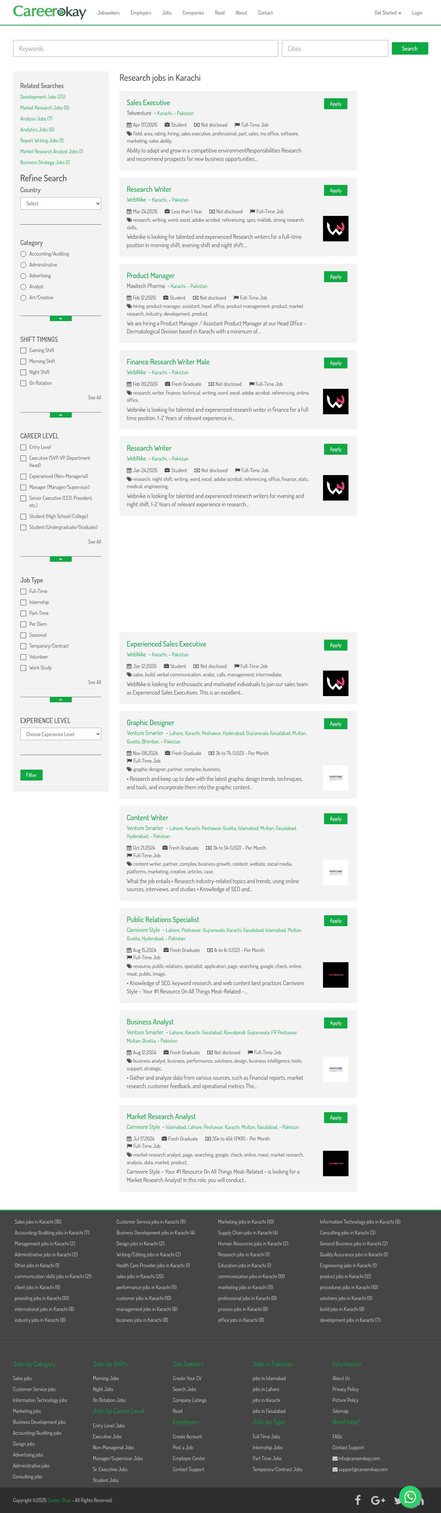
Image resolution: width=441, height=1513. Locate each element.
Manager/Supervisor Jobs (118, 1458)
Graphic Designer (150, 722)
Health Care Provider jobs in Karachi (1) (153, 1265)
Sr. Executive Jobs (110, 1469)
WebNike (136, 199)
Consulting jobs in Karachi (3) (347, 1232)
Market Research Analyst (161, 1116)
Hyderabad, (234, 733)
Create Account (187, 1436)
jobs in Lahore (266, 1389)
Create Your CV (187, 1378)
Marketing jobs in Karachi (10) (246, 1221)
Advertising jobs (28, 1454)
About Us (341, 1378)
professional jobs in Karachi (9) (247, 1298)
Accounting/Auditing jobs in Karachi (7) (52, 1232)
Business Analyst (150, 1021)
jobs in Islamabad (269, 1378)
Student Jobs (106, 1480)
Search (410, 48)
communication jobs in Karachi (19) (251, 1276)
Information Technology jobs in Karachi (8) (360, 1221)
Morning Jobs (106, 1378)
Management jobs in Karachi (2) (45, 1243)
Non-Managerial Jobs (113, 1447)
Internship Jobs (268, 1447)
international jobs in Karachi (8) (44, 1309)
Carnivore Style (143, 929)
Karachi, (165, 113)
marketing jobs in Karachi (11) (245, 1287)
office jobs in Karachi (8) (241, 1320)
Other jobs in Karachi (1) (37, 1265)
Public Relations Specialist (163, 919)
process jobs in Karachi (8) (243, 1309)
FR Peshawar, (284, 1032)
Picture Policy (345, 1400)
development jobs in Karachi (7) (350, 1320)
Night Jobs (103, 1389)
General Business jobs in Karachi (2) (354, 1243)
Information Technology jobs (40, 1400)
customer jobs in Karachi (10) (144, 1298)
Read (220, 12)
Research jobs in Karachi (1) (244, 1254)
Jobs (167, 12)
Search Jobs (184, 1389)
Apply (336, 103)
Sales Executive (148, 102)
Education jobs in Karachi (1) (244, 1265)
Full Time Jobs (266, 1436)
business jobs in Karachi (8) (142, 1320)
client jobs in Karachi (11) (37, 1287)
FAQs (337, 1436)
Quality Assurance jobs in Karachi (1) (354, 1254)
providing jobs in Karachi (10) (42, 1298)
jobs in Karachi (266, 1400)
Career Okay (59, 1500)
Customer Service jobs (34, 1389)
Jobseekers (109, 12)
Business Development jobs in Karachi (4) (156, 1232)
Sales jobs (22, 1378)
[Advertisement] (238, 574)
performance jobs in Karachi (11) (147, 1287)
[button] (61, 318)
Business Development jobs (39, 1422)
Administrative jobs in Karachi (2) (46, 1254)
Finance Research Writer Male (168, 361)
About (241, 12)
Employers (141, 12)
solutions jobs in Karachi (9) (346, 1298)
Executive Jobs (107, 1436)
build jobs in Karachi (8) (342, 1309)
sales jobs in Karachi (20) (140, 1276)
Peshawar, (212, 733)
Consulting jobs (27, 1476)
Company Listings (189, 1400)
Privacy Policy (345, 1389)
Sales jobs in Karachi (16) (38, 1221)
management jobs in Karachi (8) (147, 1309)
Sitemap (340, 1411)
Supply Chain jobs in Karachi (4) (248, 1232)
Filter (31, 775)
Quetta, (134, 741)
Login (417, 12)
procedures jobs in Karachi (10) (349, 1287)
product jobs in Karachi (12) (345, 1276)
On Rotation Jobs (109, 1400)
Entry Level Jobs (109, 1425)
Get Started (388, 12)
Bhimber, (151, 741)
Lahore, (177, 733)
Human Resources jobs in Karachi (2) (253, 1243)
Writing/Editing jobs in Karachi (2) (149, 1254)
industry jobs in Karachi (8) (40, 1320)
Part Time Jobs (267, 1458)
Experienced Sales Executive (166, 643)
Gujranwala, (258, 733)
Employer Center (189, 1458)
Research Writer (149, 189)
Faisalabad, (281, 733)
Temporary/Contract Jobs (278, 1469)
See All (94, 397)
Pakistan (185, 113)
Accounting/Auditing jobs (37, 1433)
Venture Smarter (145, 732)
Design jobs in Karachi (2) (141, 1243)
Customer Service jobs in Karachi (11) (151, 1221)
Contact (265, 12)
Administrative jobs (31, 1465)
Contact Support (188, 1469)
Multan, (299, 733)
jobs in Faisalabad (269, 1411)
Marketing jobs (27, 1411)
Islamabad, (249, 828)
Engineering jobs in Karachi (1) (348, 1265)
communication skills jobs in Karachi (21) (53, 1276)
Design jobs (24, 1444)
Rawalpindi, (236, 1032)
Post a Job (183, 1447)
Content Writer (147, 817)
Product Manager (151, 275)
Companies (193, 12)
